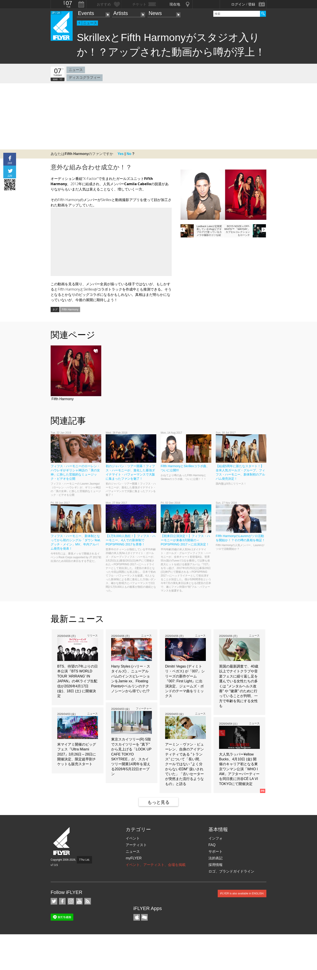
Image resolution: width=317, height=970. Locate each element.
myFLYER (134, 858)
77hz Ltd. (84, 859)
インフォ (215, 838)
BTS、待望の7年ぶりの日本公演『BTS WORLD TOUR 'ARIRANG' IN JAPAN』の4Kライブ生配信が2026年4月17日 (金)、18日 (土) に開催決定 (77, 681)
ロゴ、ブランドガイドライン (231, 871)
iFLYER (62, 841)
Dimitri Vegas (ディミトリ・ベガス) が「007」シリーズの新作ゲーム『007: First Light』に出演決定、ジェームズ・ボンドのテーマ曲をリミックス (185, 681)
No (129, 154)
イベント (133, 838)
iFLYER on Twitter (54, 901)
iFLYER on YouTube (79, 901)
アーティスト (136, 845)
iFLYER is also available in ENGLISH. (242, 893)
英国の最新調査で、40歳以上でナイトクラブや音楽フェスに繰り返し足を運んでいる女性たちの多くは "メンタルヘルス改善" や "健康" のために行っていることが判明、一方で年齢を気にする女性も (238, 686)
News (155, 13)
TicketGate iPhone (144, 917)
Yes (121, 154)
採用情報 (215, 865)
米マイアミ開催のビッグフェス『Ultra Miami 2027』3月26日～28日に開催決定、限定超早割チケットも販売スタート (76, 754)
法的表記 (215, 858)
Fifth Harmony (70, 309)
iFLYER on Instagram (71, 901)
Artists (120, 13)
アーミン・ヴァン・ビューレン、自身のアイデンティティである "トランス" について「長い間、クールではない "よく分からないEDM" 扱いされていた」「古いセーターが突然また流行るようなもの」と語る (184, 764)
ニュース (90, 23)
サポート (215, 851)
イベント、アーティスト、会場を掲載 (156, 865)
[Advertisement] (158, 116)
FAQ (212, 845)
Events (86, 13)
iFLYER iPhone (136, 917)
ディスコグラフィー (84, 77)
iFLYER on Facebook (62, 901)
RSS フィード (87, 901)
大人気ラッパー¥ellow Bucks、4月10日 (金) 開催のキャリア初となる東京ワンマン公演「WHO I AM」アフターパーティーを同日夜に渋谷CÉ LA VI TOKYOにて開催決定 (239, 769)
